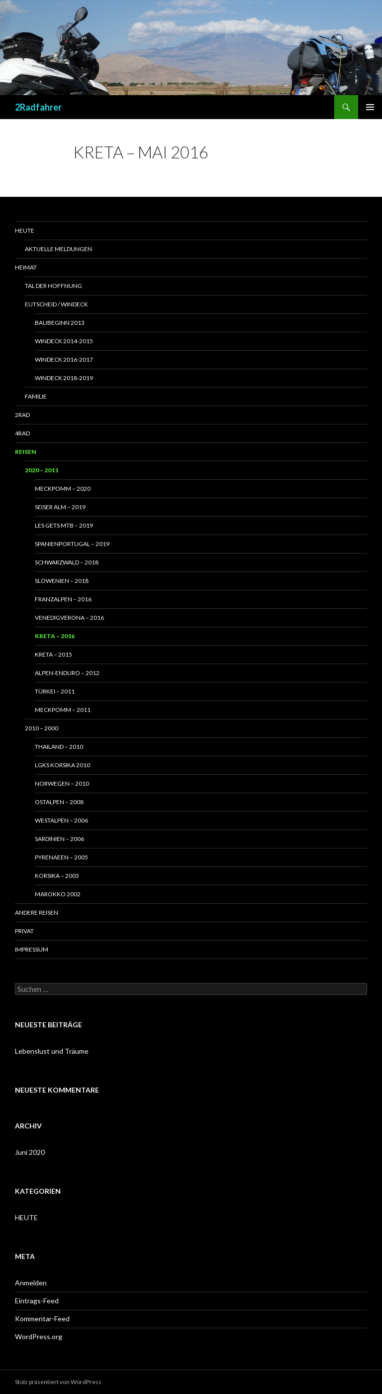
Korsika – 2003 (57, 875)
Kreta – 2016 (55, 636)
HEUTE (26, 1217)
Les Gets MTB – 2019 (64, 525)
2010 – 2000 (41, 728)
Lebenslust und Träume (52, 1051)
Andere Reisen (36, 912)
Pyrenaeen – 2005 (61, 857)
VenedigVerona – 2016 (69, 617)
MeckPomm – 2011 (63, 709)
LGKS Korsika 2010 (62, 765)
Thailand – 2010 (59, 746)
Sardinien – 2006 (59, 838)
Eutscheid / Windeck (56, 304)
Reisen (25, 451)
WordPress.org (38, 1336)
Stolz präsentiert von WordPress (58, 1382)
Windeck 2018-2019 (64, 378)
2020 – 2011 (41, 470)
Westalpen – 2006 (61, 820)
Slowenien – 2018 (62, 580)
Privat (24, 931)
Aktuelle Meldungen (58, 249)
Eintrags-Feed (37, 1300)
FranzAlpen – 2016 (63, 599)
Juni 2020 (30, 1152)
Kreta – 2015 (53, 654)
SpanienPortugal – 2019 (72, 544)
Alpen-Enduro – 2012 (67, 673)
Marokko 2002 (58, 894)
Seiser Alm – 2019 (60, 507)
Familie (36, 396)
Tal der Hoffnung (53, 285)
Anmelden (31, 1282)
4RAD (22, 433)
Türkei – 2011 (55, 691)
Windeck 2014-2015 (64, 341)
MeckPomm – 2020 (63, 488)
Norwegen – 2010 (62, 783)
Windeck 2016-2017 (64, 359)
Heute (24, 230)
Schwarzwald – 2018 (66, 562)
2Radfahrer (38, 107)
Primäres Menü (370, 107)
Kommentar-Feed (42, 1318)
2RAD (22, 414)
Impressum (31, 949)
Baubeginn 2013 (60, 322)
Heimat (26, 267)
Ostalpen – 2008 (59, 802)
